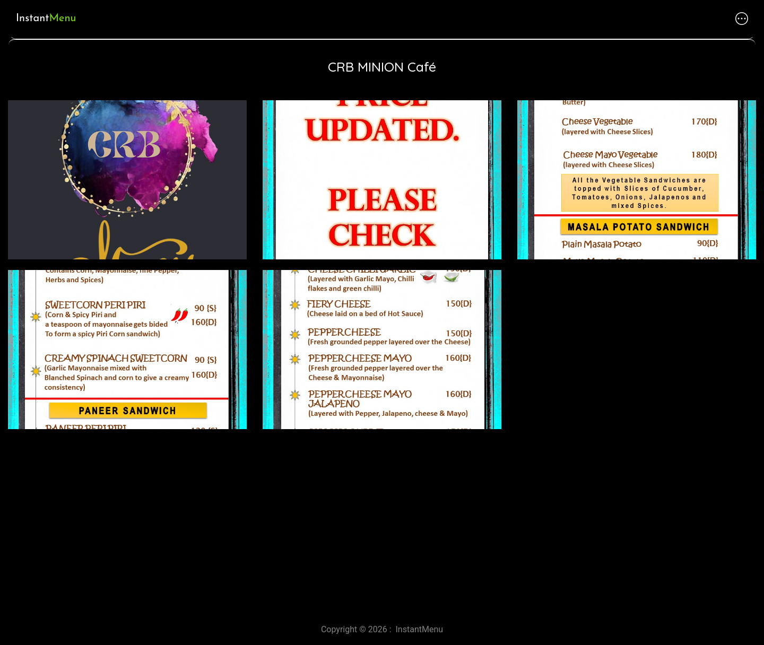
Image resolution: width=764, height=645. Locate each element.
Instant (46, 18)
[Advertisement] (318, 522)
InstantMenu (420, 629)
